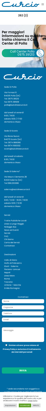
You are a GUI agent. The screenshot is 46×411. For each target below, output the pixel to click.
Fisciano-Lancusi (12, 269)
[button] (42, 4)
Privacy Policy (9, 349)
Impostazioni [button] (10, 405)
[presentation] (18, 358)
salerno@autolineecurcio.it (17, 189)
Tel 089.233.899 (11, 183)
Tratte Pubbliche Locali (15, 220)
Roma (7, 278)
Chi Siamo (9, 239)
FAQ (6, 236)
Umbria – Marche (12, 285)
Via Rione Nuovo (11, 136)
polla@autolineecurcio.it (15, 105)
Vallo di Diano (10, 260)
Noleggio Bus (10, 226)
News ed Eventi (11, 230)
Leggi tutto (32, 400)
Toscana (8, 282)
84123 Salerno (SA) (13, 180)
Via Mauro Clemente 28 (15, 176)
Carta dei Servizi (12, 242)
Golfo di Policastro (13, 263)
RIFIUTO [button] (36, 405)
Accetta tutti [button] (25, 405)
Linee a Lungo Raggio (14, 223)
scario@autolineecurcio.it (16, 148)
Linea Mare (9, 275)
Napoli (7, 272)
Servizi (7, 233)
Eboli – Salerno (11, 266)
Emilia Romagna (12, 288)
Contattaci (9, 245)
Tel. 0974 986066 (12, 142)
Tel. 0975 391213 (11, 98)
